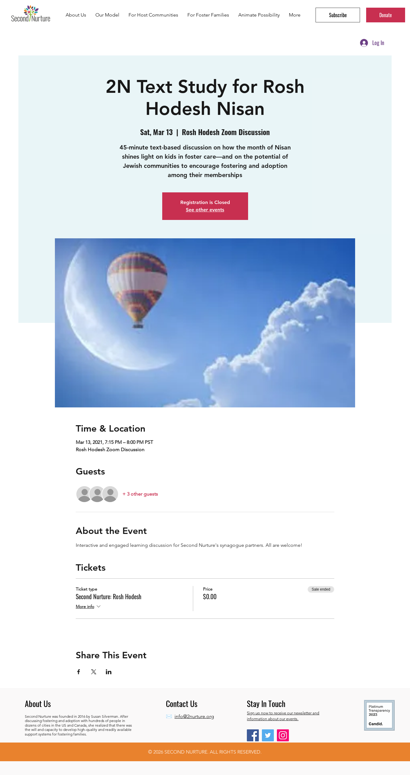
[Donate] (385, 15)
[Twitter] (268, 735)
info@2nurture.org (194, 716)
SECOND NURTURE (185, 752)
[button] (338, 15)
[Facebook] (253, 735)
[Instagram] (283, 735)
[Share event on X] (94, 671)
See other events (205, 210)
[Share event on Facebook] (79, 671)
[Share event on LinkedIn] (109, 671)
